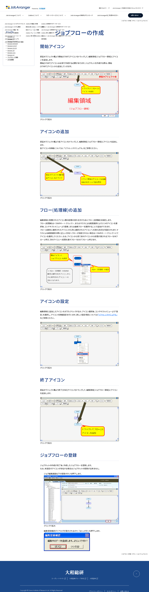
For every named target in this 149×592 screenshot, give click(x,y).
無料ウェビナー (103, 8)
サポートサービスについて (54, 15)
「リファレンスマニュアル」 (107, 314)
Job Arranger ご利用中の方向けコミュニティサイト (127, 8)
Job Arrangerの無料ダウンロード (81, 15)
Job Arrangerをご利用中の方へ (107, 15)
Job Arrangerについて (13, 15)
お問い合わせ (134, 15)
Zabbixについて (33, 15)
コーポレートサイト (57, 578)
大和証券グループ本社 (76, 578)
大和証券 (93, 578)
